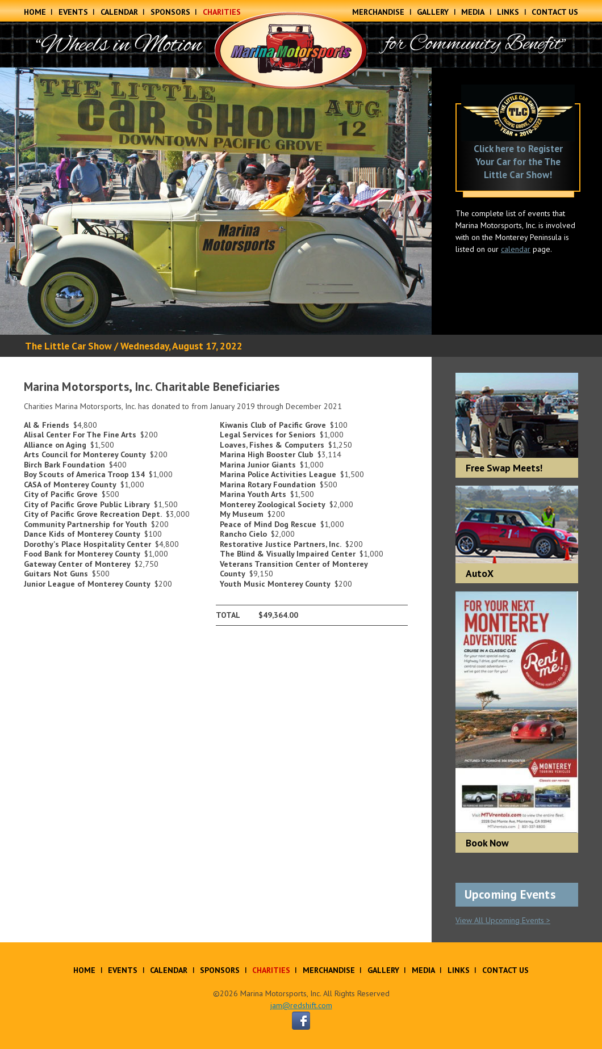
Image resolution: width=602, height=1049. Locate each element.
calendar (515, 249)
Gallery (433, 12)
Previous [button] (17, 201)
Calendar (119, 12)
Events (73, 12)
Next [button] (415, 201)
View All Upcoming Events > (502, 920)
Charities (222, 12)
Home (35, 12)
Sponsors (170, 12)
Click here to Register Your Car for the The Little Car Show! (518, 161)
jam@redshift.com (301, 1005)
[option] (216, 201)
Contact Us (555, 12)
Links (508, 12)
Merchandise (378, 12)
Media (472, 12)
